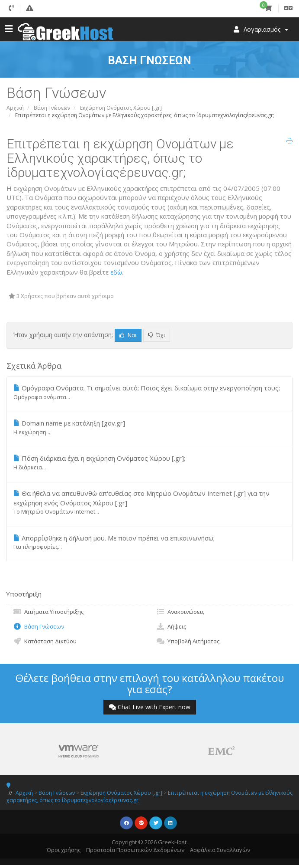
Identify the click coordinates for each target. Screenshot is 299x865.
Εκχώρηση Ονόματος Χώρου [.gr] (121, 107)
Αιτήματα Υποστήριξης (48, 611)
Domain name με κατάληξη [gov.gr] (149, 427)
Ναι (128, 335)
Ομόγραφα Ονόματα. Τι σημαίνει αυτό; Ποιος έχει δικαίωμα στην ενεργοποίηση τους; (149, 392)
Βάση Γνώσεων (52, 107)
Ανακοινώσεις (180, 611)
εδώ (116, 272)
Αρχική (15, 107)
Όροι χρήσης (63, 850)
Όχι (156, 335)
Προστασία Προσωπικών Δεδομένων (135, 850)
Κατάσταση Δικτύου (45, 641)
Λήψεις (171, 626)
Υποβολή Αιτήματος (187, 641)
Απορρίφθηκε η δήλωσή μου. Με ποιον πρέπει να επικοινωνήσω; (149, 542)
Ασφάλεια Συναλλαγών (220, 850)
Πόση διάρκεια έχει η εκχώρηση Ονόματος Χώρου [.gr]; (149, 462)
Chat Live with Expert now (149, 707)
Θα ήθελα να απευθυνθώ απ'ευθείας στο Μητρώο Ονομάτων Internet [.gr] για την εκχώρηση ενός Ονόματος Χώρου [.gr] (149, 502)
